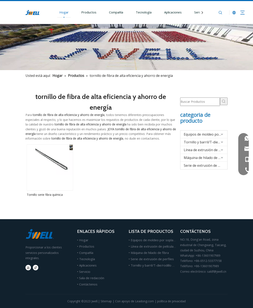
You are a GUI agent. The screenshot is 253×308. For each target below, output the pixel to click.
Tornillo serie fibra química (45, 195)
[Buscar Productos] (200, 101)
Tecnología (144, 12)
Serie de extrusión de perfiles (205, 165)
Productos (88, 12)
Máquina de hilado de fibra (205, 157)
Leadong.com (144, 301)
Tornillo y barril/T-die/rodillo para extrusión (205, 142)
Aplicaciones (173, 12)
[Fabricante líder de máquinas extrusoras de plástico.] (126, 47)
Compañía (116, 12)
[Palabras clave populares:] (224, 101)
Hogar (64, 12)
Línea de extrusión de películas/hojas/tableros (205, 150)
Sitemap (106, 301)
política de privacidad (171, 301)
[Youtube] (28, 267)
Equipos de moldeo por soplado (205, 134)
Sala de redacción (91, 278)
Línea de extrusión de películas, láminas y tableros (167, 246)
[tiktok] (35, 267)
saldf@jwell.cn (216, 271)
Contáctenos (88, 284)
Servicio (199, 12)
